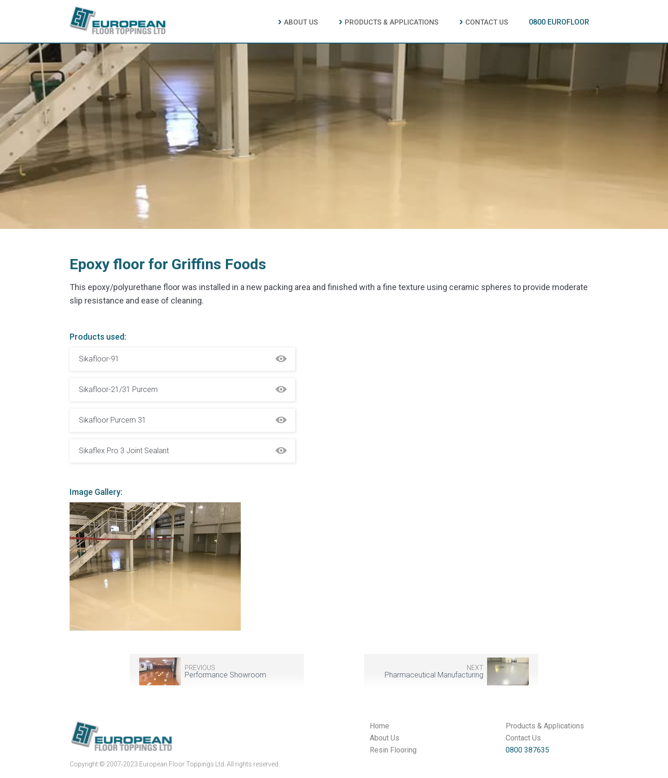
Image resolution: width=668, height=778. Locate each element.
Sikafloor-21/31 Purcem (118, 389)
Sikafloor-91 (99, 358)
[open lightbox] (155, 570)
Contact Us (523, 738)
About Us (384, 738)
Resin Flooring (393, 750)
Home (379, 726)
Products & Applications (545, 726)
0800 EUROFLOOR (559, 22)
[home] (118, 19)
